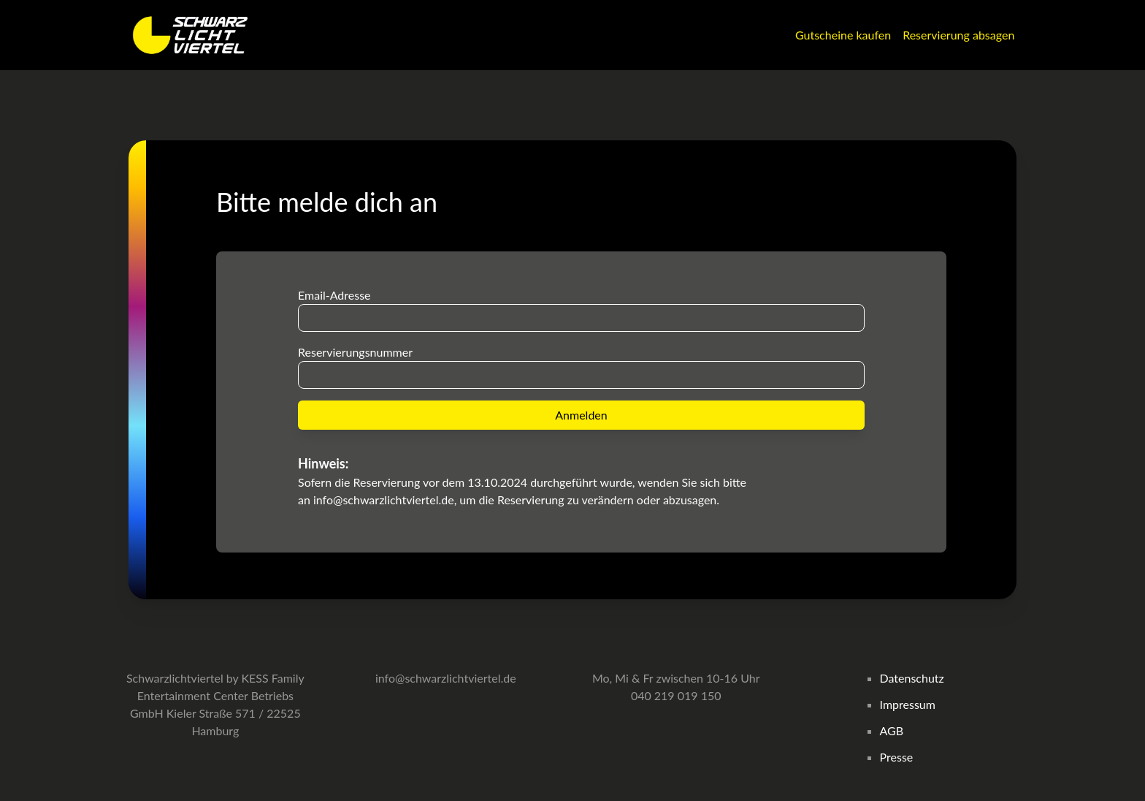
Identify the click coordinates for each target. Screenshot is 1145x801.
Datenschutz (912, 678)
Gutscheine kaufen (843, 35)
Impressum (907, 704)
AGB (892, 730)
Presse (897, 757)
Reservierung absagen (958, 35)
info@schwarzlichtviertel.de (383, 499)
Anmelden (581, 415)
